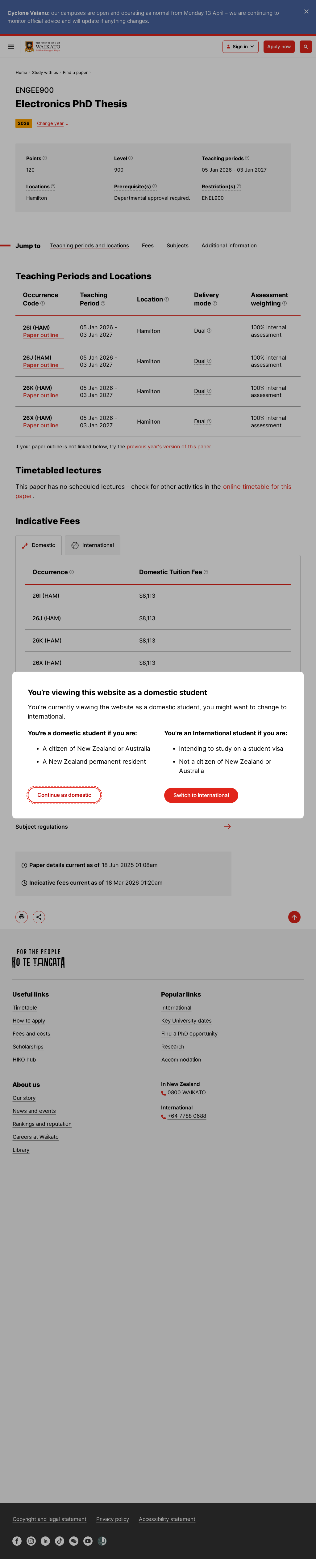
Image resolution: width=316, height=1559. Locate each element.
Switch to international (201, 795)
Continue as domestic (64, 795)
